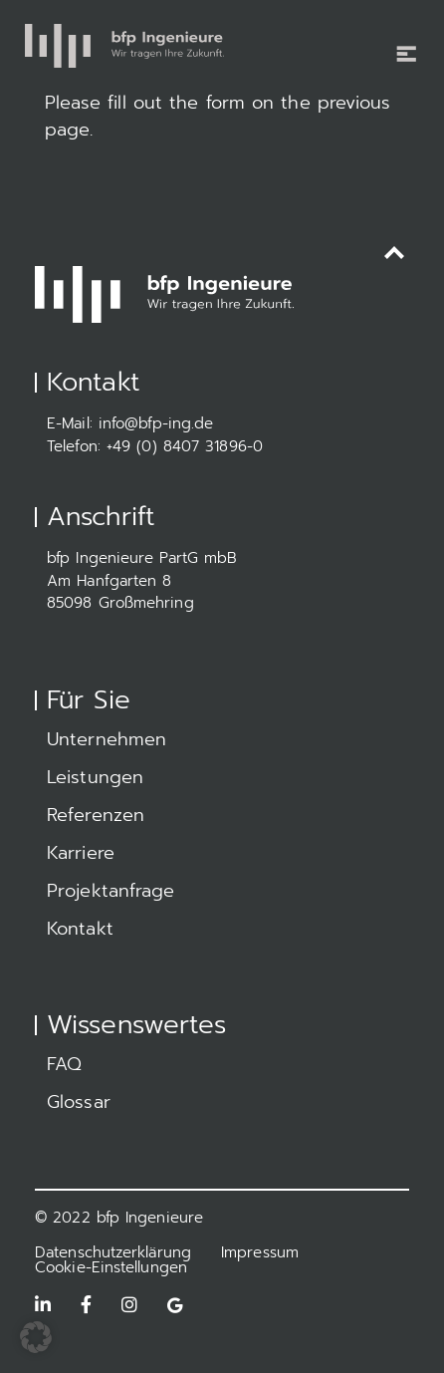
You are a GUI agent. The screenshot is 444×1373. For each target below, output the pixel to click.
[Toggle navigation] (399, 41)
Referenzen (95, 815)
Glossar (79, 1102)
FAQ (64, 1064)
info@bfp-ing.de (156, 423)
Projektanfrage (110, 891)
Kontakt (80, 929)
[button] (36, 1337)
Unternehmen (106, 739)
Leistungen (95, 777)
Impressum (260, 1252)
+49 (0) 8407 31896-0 (185, 446)
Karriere (80, 853)
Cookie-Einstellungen (111, 1267)
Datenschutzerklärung (113, 1252)
